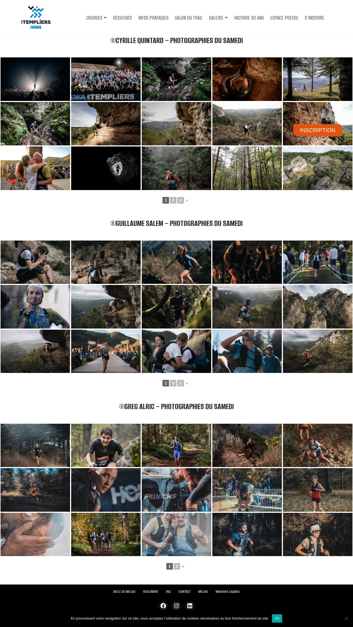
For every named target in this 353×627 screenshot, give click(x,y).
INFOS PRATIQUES (153, 18)
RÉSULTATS (122, 18)
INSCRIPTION (317, 130)
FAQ (168, 591)
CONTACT (184, 591)
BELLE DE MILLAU (124, 591)
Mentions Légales (228, 591)
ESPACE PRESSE (284, 18)
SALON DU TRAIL (189, 18)
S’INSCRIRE (314, 18)
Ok (277, 618)
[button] (105, 17)
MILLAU (203, 591)
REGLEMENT (150, 591)
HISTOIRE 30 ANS (249, 18)
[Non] (346, 618)
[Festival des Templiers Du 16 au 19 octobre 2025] (35, 17)
